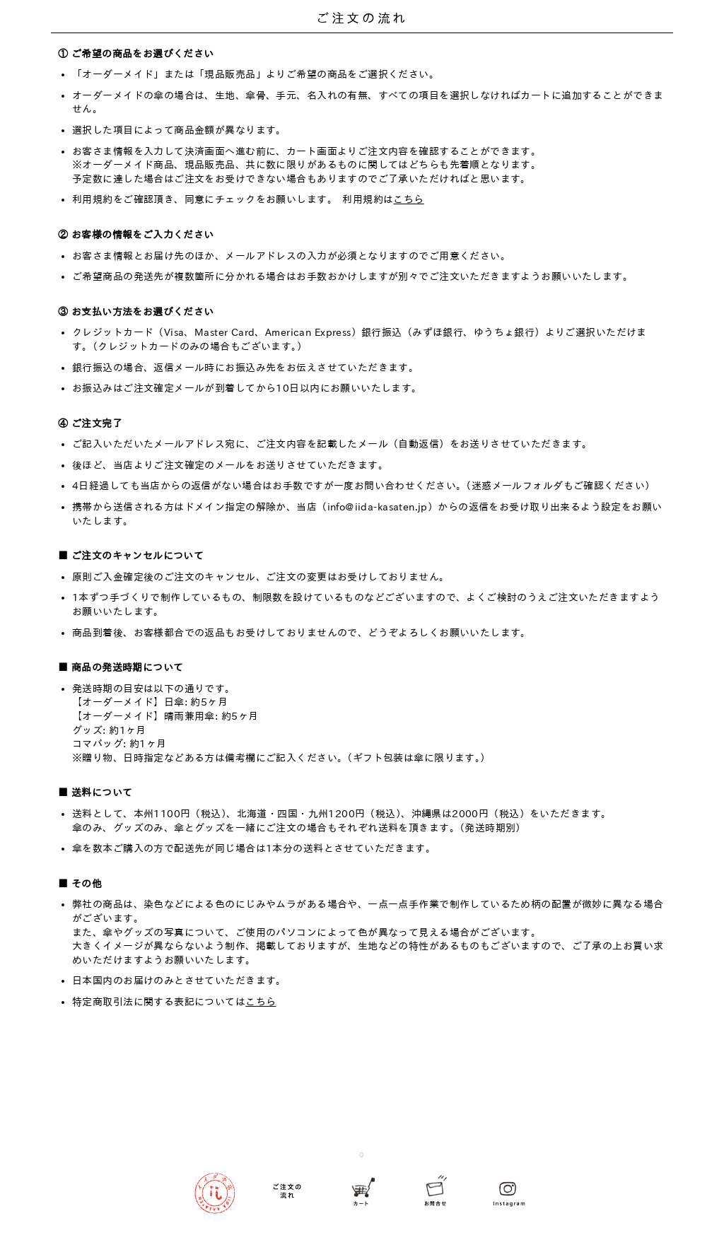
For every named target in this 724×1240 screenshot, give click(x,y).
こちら (408, 199)
